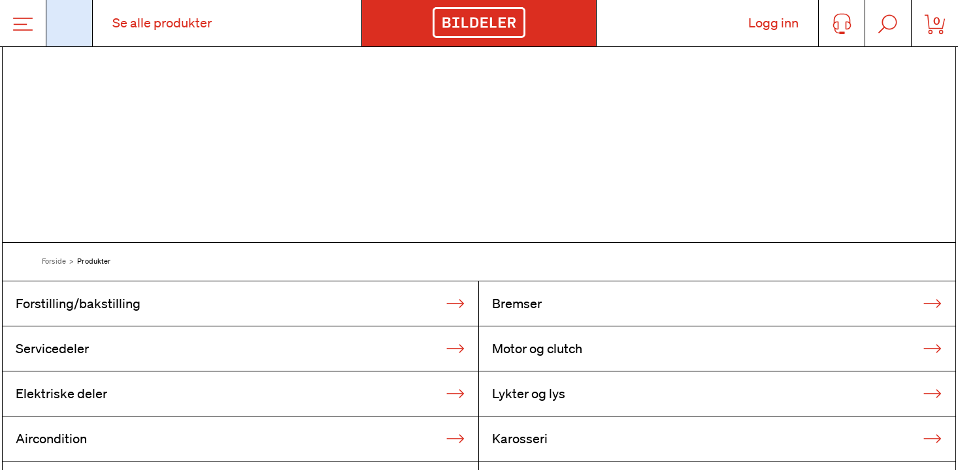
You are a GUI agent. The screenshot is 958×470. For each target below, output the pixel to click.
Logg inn (773, 23)
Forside (54, 261)
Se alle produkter (162, 23)
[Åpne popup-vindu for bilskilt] (69, 23)
